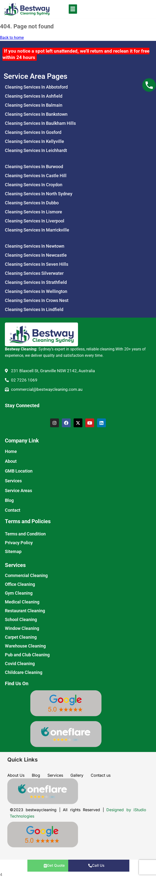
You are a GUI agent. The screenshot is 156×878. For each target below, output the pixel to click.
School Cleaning (21, 619)
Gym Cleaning (19, 593)
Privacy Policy (19, 542)
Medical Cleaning (22, 601)
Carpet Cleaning (21, 637)
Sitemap (13, 551)
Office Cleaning (20, 584)
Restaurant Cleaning (25, 610)
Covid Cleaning (20, 663)
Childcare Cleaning (23, 672)
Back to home (12, 37)
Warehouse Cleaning (25, 645)
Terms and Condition (25, 533)
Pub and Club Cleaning (27, 654)
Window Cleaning (22, 628)
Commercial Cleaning (26, 575)
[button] (66, 9)
